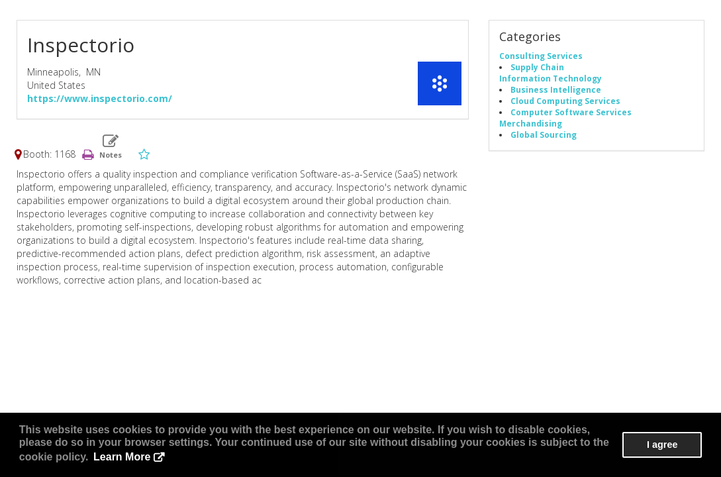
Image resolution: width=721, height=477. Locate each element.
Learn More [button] (121, 456)
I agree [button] (662, 444)
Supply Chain (537, 67)
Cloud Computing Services (565, 100)
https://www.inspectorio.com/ (99, 98)
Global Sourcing (543, 134)
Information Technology (550, 78)
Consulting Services (541, 55)
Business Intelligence (555, 89)
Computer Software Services (571, 112)
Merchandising (530, 123)
